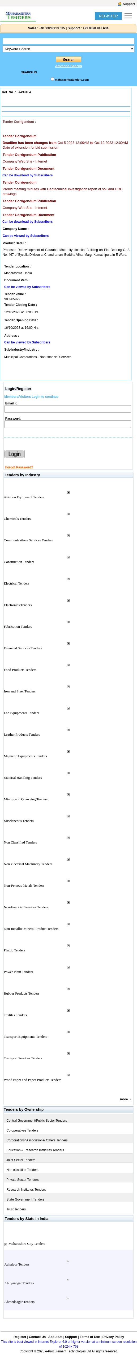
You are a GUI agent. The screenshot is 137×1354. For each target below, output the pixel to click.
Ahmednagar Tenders (19, 1302)
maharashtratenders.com (72, 79)
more (124, 1099)
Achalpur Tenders (16, 1264)
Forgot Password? (19, 467)
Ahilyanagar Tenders (19, 1283)
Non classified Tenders (22, 1170)
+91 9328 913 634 (95, 28)
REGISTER (108, 16)
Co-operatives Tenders (22, 1130)
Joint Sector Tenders (20, 1160)
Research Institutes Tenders (26, 1189)
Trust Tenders (16, 1209)
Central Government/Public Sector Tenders (36, 1120)
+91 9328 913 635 (51, 28)
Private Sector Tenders (22, 1180)
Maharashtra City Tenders (26, 1244)
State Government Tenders (25, 1199)
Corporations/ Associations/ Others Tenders (37, 1140)
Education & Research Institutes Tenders (35, 1150)
